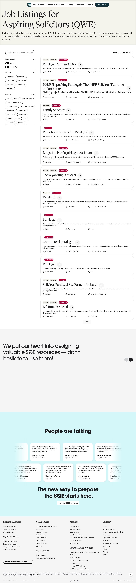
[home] (29, 5)
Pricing (70, 5)
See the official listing (36, 574)
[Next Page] (87, 322)
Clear (33, 59)
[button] (39, 5)
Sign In (90, 5)
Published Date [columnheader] (126, 52)
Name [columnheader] (115, 52)
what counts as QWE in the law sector (33, 36)
